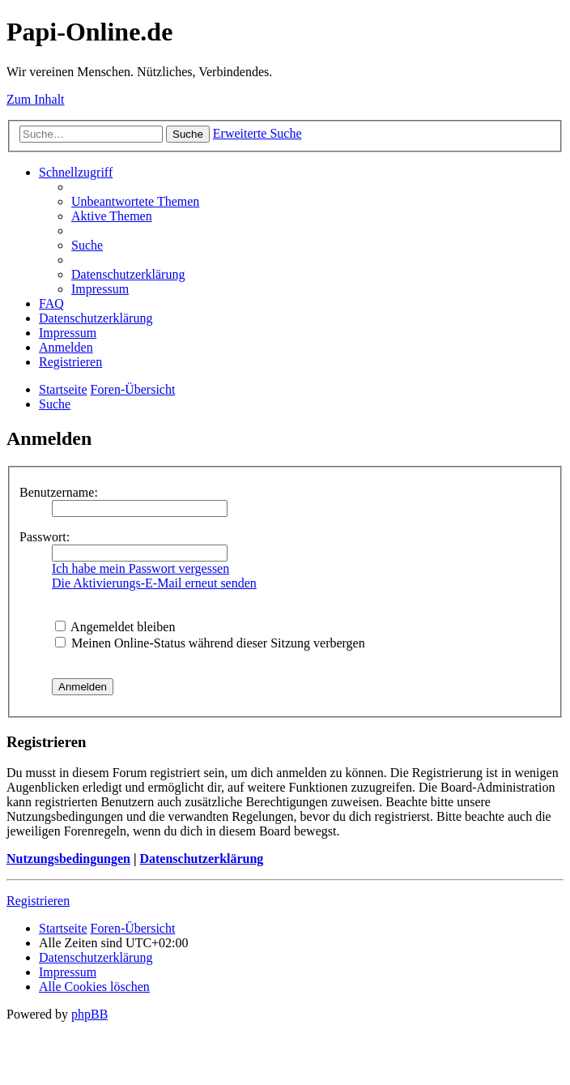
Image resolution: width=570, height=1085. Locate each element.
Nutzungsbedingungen (68, 858)
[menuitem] (135, 201)
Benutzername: (58, 492)
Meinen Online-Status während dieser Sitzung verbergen (210, 643)
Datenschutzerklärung (201, 858)
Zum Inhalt (35, 99)
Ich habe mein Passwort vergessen (140, 568)
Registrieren (38, 901)
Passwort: (44, 537)
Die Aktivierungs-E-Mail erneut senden (154, 583)
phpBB (89, 1014)
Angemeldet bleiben (115, 627)
